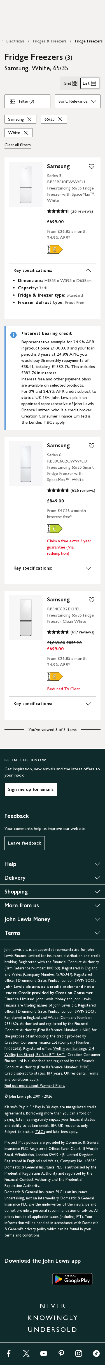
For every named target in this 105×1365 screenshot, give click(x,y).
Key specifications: (52, 270)
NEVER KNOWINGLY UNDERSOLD (52, 1318)
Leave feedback (24, 843)
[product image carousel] (26, 184)
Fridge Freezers (89, 41)
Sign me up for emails (30, 789)
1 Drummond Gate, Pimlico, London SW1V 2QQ (55, 980)
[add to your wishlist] (91, 166)
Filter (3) (21, 102)
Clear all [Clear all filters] (17, 145)
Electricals (15, 41)
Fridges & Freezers (50, 41)
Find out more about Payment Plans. (34, 1085)
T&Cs (40, 1131)
